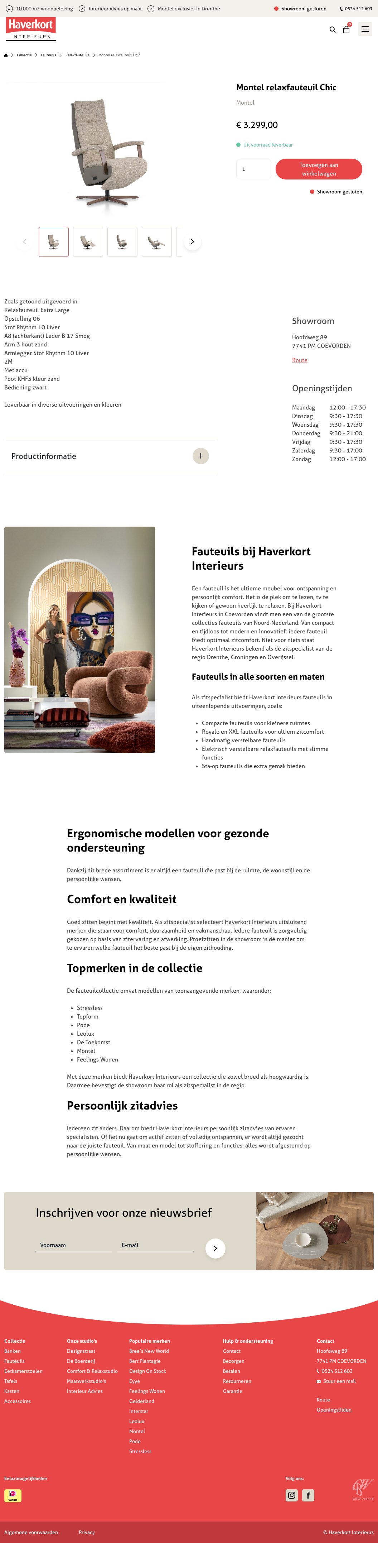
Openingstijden (334, 1410)
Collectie (24, 55)
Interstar (138, 1411)
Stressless (140, 1451)
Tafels (10, 1381)
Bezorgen (233, 1361)
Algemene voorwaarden (31, 1532)
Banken (12, 1351)
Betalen (231, 1371)
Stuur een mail (339, 1381)
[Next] (196, 241)
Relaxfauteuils (77, 55)
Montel (137, 1431)
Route (299, 360)
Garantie (232, 1391)
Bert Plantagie (145, 1361)
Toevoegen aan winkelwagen (319, 169)
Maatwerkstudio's (86, 1381)
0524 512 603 (356, 8)
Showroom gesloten (303, 8)
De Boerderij (81, 1361)
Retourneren (237, 1381)
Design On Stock (147, 1371)
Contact (232, 1351)
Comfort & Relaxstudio (92, 1371)
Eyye (134, 1381)
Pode (135, 1441)
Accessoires (17, 1401)
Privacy (87, 1532)
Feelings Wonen (147, 1391)
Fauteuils (48, 55)
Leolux (136, 1421)
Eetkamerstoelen (23, 1371)
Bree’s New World (149, 1351)
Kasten (11, 1391)
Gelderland (141, 1401)
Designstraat (81, 1351)
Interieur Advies (85, 1391)
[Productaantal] (253, 169)
